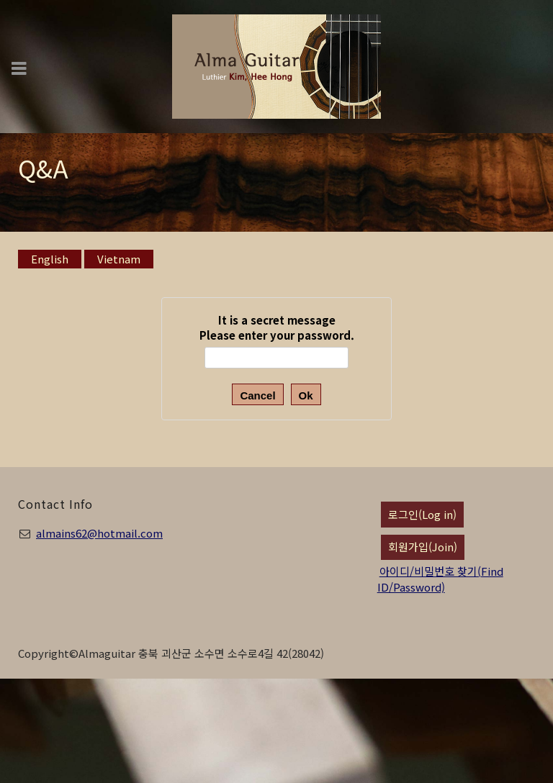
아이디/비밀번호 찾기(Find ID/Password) (440, 579)
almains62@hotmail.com (99, 532)
